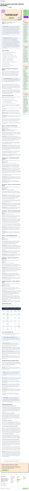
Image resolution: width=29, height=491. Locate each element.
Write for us (18, 479)
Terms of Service (25, 477)
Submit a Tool (18, 477)
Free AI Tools (11, 479)
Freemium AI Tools (12, 480)
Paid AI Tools (11, 481)
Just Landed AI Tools (12, 477)
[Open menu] (28, 0)
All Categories (12, 482)
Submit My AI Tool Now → (5, 470)
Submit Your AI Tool (25, 488)
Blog (17, 478)
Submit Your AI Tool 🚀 (26, 16)
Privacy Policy (24, 478)
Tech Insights (10, 7)
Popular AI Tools (12, 478)
